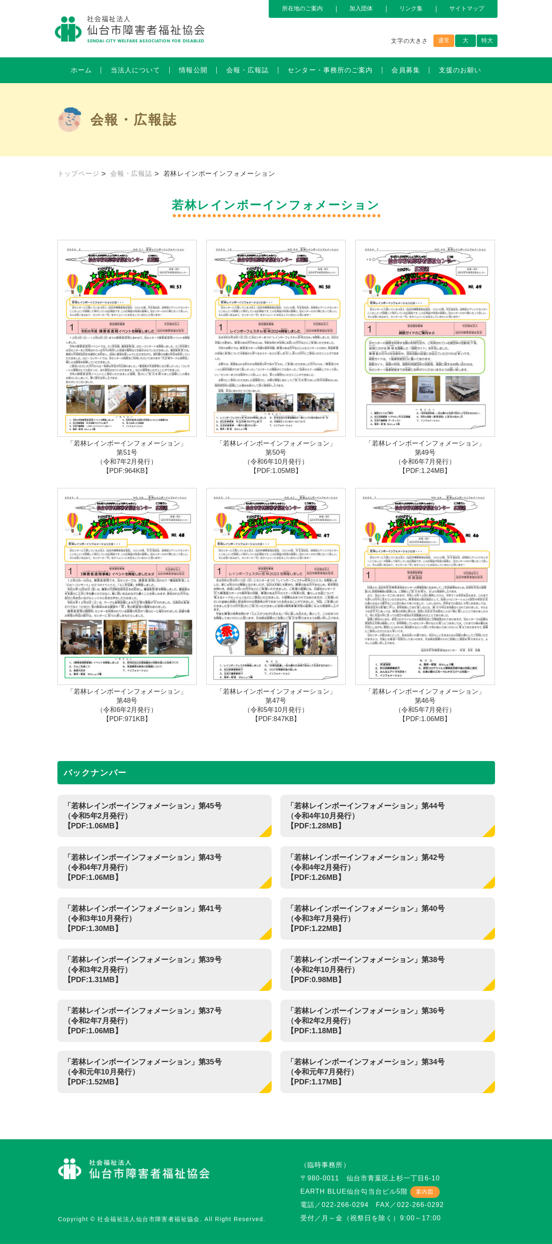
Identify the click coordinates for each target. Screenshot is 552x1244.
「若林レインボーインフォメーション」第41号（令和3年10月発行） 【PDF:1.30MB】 (143, 918)
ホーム (81, 70)
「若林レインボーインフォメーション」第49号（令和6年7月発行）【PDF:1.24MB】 (425, 357)
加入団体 (361, 8)
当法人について (136, 70)
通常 (444, 40)
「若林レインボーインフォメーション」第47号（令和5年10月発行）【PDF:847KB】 (276, 605)
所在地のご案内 (302, 8)
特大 (487, 40)
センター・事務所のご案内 (330, 70)
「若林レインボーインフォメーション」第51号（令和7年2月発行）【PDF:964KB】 (127, 357)
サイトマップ (466, 8)
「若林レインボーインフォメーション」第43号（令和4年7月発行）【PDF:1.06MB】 (143, 867)
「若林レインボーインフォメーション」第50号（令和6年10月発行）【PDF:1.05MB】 (276, 357)
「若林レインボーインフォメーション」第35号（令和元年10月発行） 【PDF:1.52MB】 (143, 1072)
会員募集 (405, 70)
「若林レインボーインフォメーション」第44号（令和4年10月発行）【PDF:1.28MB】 (366, 816)
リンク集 (411, 8)
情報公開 (193, 70)
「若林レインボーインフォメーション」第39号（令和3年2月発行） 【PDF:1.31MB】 (143, 970)
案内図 (424, 1192)
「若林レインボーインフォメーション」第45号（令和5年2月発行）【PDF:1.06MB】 (143, 816)
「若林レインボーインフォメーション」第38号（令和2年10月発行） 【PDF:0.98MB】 (366, 970)
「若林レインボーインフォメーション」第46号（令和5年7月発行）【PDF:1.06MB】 (425, 605)
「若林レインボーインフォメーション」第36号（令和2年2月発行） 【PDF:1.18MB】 (366, 1021)
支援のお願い (460, 70)
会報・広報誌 (247, 70)
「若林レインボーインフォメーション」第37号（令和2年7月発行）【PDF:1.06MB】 (143, 1021)
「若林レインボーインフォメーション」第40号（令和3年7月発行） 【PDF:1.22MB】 (366, 918)
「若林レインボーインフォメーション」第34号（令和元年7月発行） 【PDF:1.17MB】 (366, 1072)
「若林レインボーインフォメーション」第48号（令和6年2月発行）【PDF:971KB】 (127, 605)
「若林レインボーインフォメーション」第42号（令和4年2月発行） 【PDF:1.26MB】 (366, 867)
